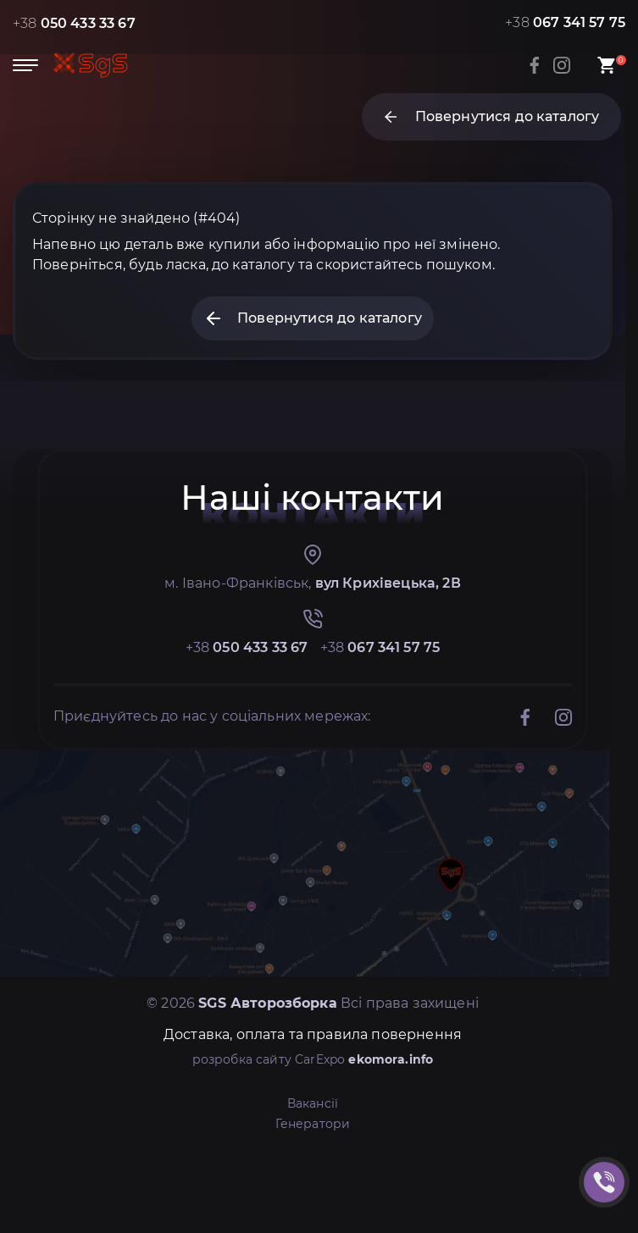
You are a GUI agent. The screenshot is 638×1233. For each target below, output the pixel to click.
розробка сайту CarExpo (313, 1059)
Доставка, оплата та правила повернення (313, 1034)
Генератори (313, 1123)
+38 (74, 23)
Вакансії (312, 1103)
